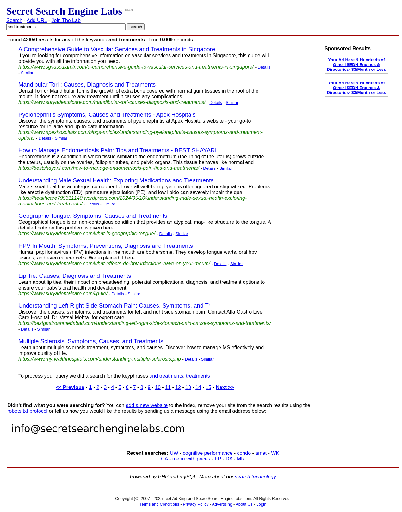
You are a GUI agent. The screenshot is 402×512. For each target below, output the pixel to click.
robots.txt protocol (27, 411)
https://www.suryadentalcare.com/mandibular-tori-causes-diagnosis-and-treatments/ (112, 102)
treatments (198, 376)
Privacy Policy (195, 504)
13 (188, 387)
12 (178, 387)
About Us (244, 504)
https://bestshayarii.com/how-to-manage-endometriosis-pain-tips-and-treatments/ (108, 168)
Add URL (37, 20)
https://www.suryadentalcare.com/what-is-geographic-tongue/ (86, 233)
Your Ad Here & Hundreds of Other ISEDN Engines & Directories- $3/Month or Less (356, 65)
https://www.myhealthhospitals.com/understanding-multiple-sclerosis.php (99, 359)
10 (158, 387)
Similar (27, 72)
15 (208, 387)
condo (244, 453)
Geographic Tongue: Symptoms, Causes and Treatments (92, 215)
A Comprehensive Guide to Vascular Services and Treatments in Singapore (116, 49)
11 (168, 387)
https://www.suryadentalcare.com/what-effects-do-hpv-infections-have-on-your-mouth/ (114, 263)
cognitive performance (207, 453)
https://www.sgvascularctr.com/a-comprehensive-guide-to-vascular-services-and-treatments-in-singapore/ (136, 67)
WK (275, 453)
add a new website (147, 405)
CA (164, 458)
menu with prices (191, 458)
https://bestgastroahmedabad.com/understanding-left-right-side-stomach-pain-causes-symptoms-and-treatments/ (144, 323)
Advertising (222, 504)
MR (241, 458)
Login (261, 504)
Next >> (225, 387)
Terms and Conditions (159, 504)
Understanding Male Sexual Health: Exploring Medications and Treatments (116, 180)
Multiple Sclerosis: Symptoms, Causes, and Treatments (90, 341)
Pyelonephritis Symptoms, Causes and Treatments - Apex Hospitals (106, 114)
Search (14, 20)
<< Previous (70, 387)
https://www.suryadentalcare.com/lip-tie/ (63, 293)
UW (174, 453)
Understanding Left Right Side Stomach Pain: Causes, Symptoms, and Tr (114, 305)
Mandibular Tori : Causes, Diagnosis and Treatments (87, 84)
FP (218, 458)
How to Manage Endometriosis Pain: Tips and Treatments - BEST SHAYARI (117, 150)
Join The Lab (66, 20)
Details (264, 67)
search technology (255, 476)
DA (229, 458)
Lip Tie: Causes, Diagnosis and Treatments (74, 275)
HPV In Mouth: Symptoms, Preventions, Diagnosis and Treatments (105, 245)
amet (261, 453)
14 (198, 387)
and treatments (166, 376)
